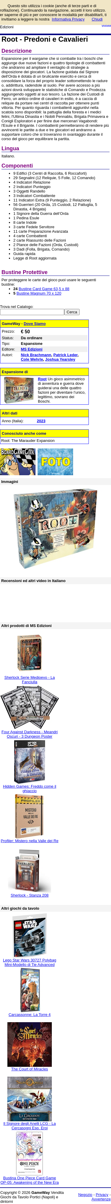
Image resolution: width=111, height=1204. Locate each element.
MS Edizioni (31, 349)
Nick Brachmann (36, 355)
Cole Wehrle (32, 359)
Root (42, 379)
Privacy (102, 1194)
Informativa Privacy (68, 19)
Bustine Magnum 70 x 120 (39, 293)
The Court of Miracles (29, 1069)
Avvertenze (101, 1199)
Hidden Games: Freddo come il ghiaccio (29, 788)
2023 (41, 421)
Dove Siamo (35, 323)
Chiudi (97, 19)
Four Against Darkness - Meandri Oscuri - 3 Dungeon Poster (29, 734)
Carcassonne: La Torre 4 (30, 1014)
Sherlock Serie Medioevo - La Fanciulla (29, 679)
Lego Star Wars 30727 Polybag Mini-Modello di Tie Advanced (29, 962)
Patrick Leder (65, 355)
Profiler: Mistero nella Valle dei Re (30, 841)
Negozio (85, 1194)
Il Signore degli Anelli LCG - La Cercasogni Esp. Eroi (29, 1125)
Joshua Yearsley (60, 359)
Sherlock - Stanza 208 (30, 895)
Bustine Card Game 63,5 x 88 (44, 289)
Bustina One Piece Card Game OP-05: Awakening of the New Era (29, 1180)
